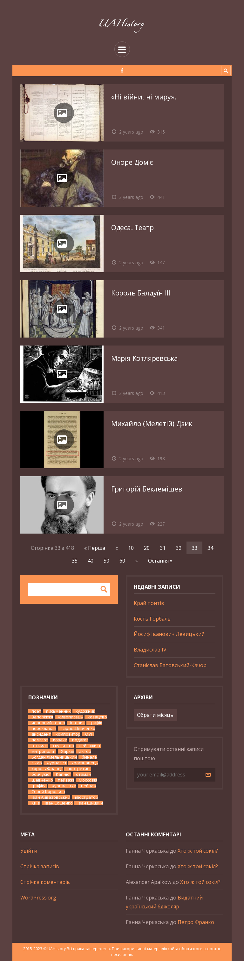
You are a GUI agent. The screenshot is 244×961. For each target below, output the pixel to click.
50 (106, 560)
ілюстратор (86, 797)
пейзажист (90, 746)
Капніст (63, 774)
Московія (88, 780)
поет (36, 711)
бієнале (89, 757)
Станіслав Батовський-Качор (170, 665)
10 (131, 547)
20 (147, 547)
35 (75, 560)
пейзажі (66, 780)
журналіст (57, 763)
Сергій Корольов (48, 792)
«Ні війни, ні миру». (143, 96)
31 (163, 547)
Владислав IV (150, 649)
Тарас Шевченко (78, 728)
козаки (60, 740)
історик (77, 723)
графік (96, 723)
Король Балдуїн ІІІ (140, 292)
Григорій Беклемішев (146, 488)
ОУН (89, 734)
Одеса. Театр (132, 227)
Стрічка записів (39, 866)
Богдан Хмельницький (54, 757)
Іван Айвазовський (50, 797)
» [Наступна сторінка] (136, 560)
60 (122, 560)
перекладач (43, 728)
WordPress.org (38, 897)
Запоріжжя (42, 717)
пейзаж (88, 786)
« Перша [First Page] (94, 547)
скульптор (63, 746)
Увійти (28, 850)
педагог (80, 740)
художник (85, 711)
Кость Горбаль (152, 618)
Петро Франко (196, 922)
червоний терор (48, 723)
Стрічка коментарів (45, 881)
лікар (36, 763)
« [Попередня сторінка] (116, 547)
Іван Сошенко (59, 803)
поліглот (39, 740)
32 (178, 547)
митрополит (43, 751)
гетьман (39, 746)
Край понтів (149, 603)
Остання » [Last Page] (160, 560)
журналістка (63, 786)
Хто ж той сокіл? (198, 850)
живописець (70, 717)
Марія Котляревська (144, 358)
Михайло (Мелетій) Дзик (151, 423)
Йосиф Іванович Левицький (169, 633)
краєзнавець (84, 763)
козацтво (97, 717)
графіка (39, 786)
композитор (68, 734)
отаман (83, 774)
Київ (35, 803)
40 (90, 560)
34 (210, 547)
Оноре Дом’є (132, 162)
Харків (67, 751)
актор (85, 751)
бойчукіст (41, 774)
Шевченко (42, 780)
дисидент (41, 734)
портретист (79, 769)
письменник (58, 711)
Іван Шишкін (90, 803)
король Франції (47, 769)
